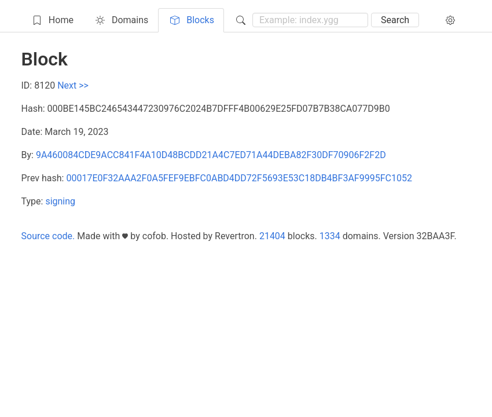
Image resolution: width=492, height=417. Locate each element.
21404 (272, 236)
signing (60, 201)
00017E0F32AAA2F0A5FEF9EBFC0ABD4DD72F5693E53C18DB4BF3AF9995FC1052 (239, 178)
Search (395, 19)
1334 (330, 236)
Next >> (73, 85)
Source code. (48, 236)
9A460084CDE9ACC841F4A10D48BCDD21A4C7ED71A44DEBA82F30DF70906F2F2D (211, 154)
